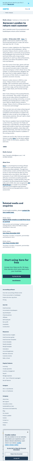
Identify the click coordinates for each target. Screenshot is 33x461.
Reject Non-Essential (16, 454)
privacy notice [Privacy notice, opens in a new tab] (13, 445)
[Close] (28, 432)
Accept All (16, 458)
